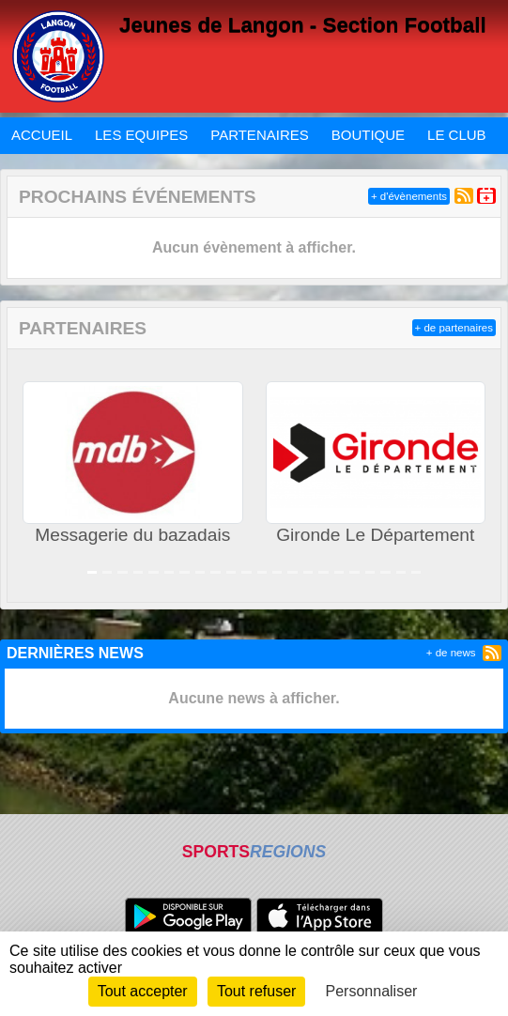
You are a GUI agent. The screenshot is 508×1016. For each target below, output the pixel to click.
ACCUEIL (41, 135)
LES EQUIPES (141, 135)
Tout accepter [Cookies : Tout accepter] (143, 991)
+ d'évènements (409, 196)
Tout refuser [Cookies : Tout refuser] (256, 991)
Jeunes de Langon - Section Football (302, 25)
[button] (30, 475)
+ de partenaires (454, 327)
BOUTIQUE (368, 135)
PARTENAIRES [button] (259, 135)
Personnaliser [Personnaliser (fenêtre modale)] (372, 991)
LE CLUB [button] (456, 135)
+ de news (451, 652)
